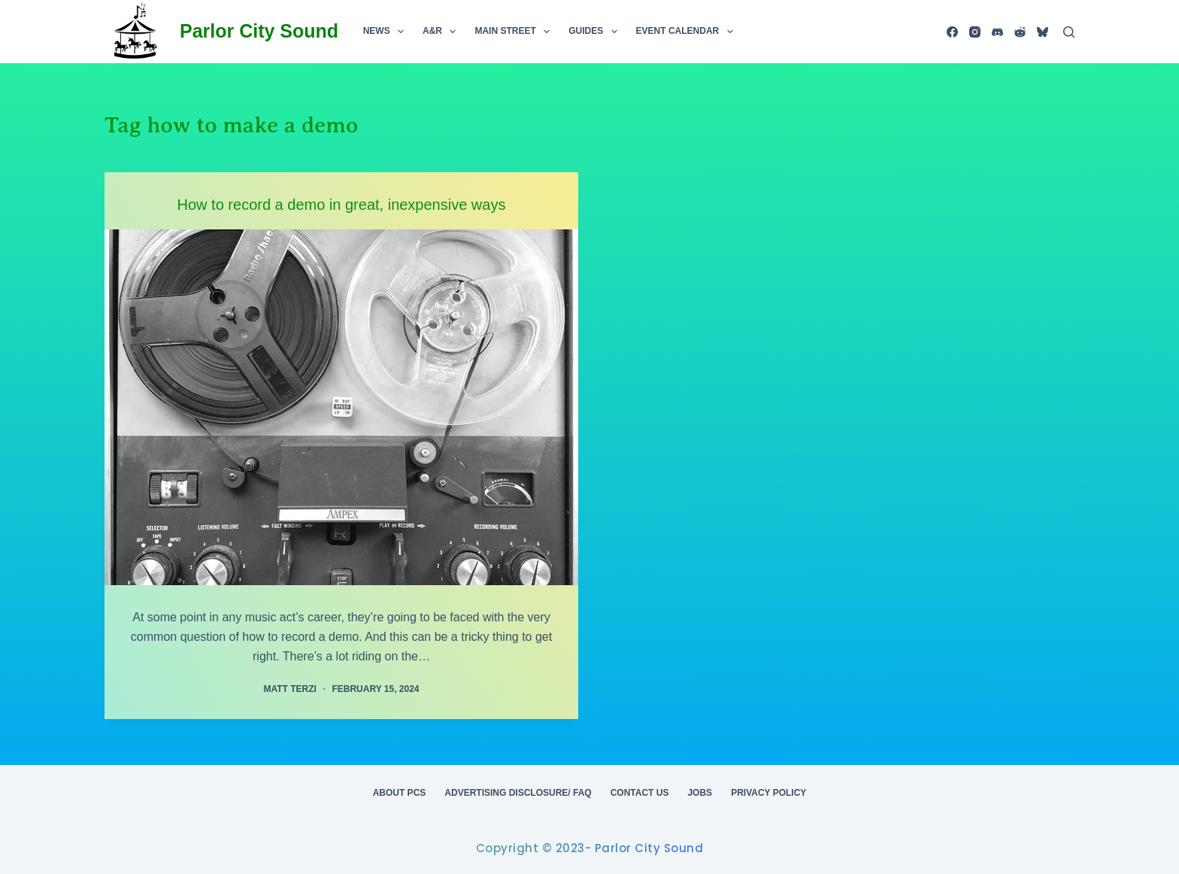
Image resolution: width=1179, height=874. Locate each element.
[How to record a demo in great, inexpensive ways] (341, 407)
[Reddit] (1020, 32)
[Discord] (997, 32)
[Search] (1068, 32)
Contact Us (640, 793)
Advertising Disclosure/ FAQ (517, 793)
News (386, 32)
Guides (595, 32)
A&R (442, 32)
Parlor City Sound (259, 30)
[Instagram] (974, 32)
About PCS (399, 793)
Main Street (515, 32)
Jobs (699, 793)
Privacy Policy (768, 793)
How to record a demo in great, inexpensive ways (341, 204)
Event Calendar (687, 32)
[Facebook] (952, 32)
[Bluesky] (1042, 32)
